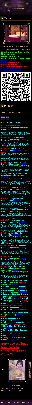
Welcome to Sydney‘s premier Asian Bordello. (15, 46)
